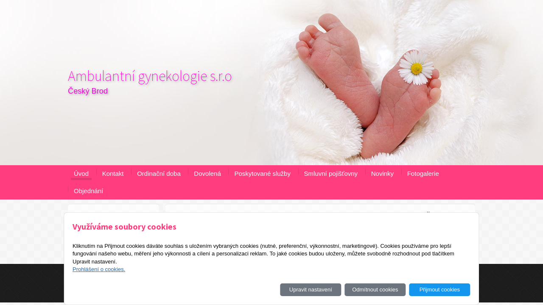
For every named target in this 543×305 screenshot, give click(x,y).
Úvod (81, 173)
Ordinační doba (159, 173)
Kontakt (113, 173)
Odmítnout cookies (375, 289)
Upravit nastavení (310, 289)
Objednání (88, 190)
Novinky (382, 173)
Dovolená (207, 173)
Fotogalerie (423, 173)
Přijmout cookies (440, 289)
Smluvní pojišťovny (331, 173)
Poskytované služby (262, 173)
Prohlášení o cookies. (99, 269)
